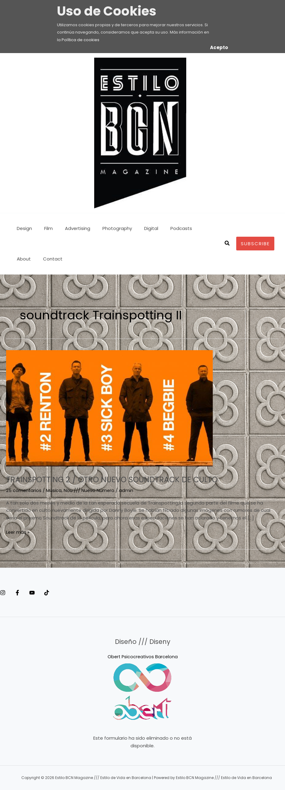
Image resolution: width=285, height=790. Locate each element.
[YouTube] (44, 592)
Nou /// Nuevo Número (90, 490)
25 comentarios (24, 490)
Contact (25, 259)
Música (54, 490)
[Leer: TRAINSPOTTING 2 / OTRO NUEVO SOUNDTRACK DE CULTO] (109, 408)
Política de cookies (80, 40)
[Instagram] (2, 592)
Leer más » (18, 532)
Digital (137, 228)
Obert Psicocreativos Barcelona (143, 656)
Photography (106, 228)
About (191, 228)
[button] (227, 243)
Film (44, 228)
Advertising (70, 228)
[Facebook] (23, 592)
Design (22, 228)
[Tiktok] (65, 592)
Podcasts (164, 228)
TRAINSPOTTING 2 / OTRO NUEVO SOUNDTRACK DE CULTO (130, 479)
